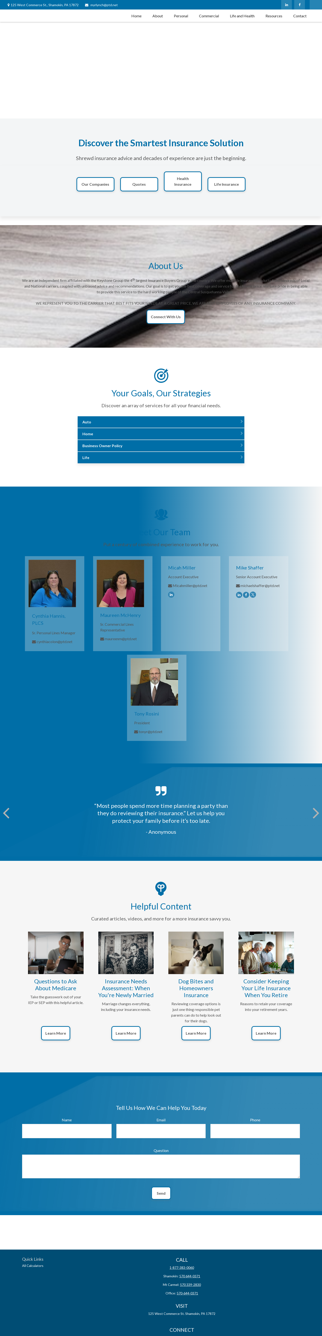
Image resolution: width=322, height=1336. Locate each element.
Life (85, 457)
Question (161, 1150)
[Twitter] (253, 594)
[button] (136, 16)
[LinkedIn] (286, 4)
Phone (255, 1120)
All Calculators (32, 1266)
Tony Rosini (146, 713)
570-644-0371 (187, 1293)
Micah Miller (182, 567)
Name (67, 1120)
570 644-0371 (189, 1276)
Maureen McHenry (120, 615)
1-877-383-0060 (182, 1267)
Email (161, 1120)
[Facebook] (299, 4)
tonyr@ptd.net (150, 731)
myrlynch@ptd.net (101, 5)
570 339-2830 (190, 1285)
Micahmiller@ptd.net (190, 585)
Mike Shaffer (250, 567)
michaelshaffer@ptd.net (260, 585)
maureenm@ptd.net (121, 638)
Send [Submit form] (161, 1193)
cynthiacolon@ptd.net (54, 641)
